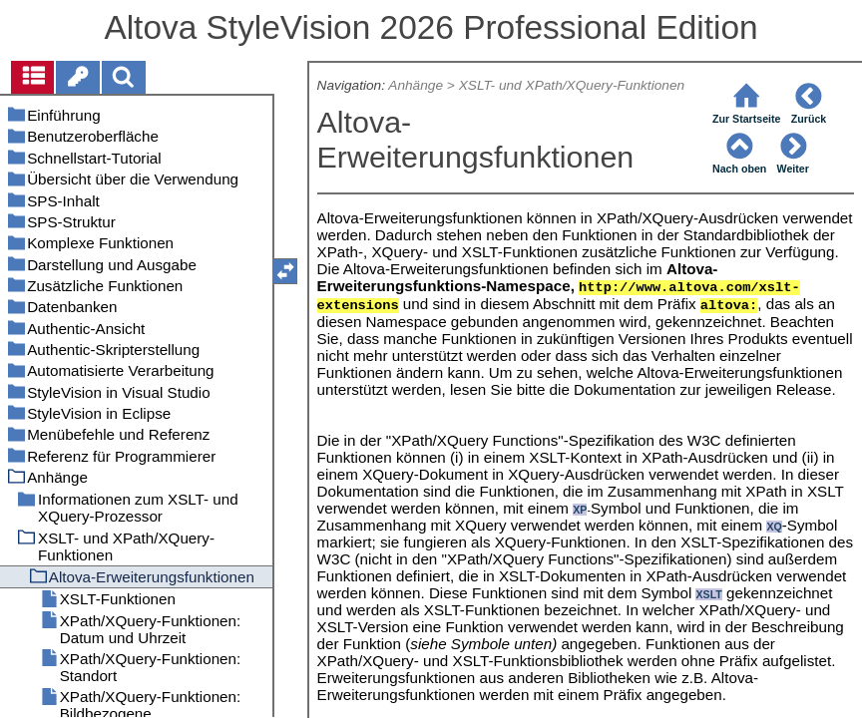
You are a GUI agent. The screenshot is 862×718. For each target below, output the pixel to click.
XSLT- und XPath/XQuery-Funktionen (571, 85)
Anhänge (415, 85)
